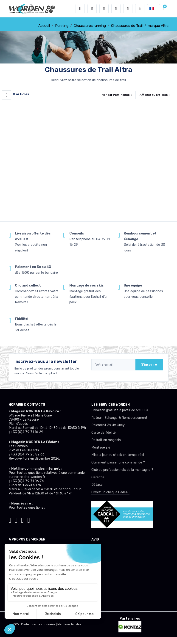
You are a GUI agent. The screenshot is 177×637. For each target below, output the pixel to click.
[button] (92, 8)
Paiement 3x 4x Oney (108, 425)
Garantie (97, 477)
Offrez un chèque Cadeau (110, 492)
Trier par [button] (115, 95)
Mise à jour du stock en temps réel (117, 455)
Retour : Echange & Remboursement (119, 418)
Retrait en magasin (106, 440)
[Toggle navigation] (80, 8)
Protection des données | (39, 624)
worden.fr (38, 477)
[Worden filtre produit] (6, 94)
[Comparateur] (127, 8)
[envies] (116, 8)
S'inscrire (149, 365)
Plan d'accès (18, 424)
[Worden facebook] (22, 519)
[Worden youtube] (28, 519)
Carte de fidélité (103, 433)
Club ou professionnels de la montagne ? (122, 470)
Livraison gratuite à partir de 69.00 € (119, 410)
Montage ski (100, 447)
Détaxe (97, 485)
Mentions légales (69, 624)
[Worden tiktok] (10, 519)
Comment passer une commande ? (118, 462)
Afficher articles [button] (154, 95)
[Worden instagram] (16, 519)
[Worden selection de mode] (139, 8)
